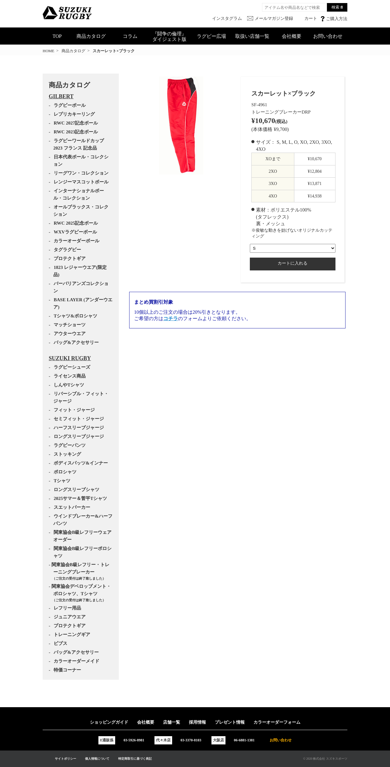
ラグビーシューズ (72, 367)
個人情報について (97, 758)
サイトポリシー (65, 758)
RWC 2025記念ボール (76, 223)
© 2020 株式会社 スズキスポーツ (325, 758)
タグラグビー (67, 249)
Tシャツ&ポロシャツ (75, 315)
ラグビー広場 (211, 36)
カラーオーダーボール (76, 240)
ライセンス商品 (70, 376)
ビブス (60, 643)
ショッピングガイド (109, 722)
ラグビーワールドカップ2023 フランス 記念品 (78, 144)
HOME (48, 51)
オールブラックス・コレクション (80, 210)
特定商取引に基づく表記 (135, 758)
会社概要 (291, 36)
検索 (335, 7)
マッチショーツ (70, 324)
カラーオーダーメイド (76, 661)
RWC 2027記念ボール (76, 123)
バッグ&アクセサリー (76, 342)
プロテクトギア (70, 258)
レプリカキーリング (74, 114)
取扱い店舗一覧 (252, 36)
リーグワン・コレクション (81, 173)
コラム (130, 36)
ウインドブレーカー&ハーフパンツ (82, 520)
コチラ (170, 318)
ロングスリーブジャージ (79, 436)
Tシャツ (62, 480)
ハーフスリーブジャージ (79, 427)
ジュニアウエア (70, 616)
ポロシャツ (65, 471)
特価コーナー (67, 670)
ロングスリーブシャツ (76, 489)
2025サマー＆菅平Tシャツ (80, 498)
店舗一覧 (171, 722)
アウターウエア (70, 333)
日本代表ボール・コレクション (80, 160)
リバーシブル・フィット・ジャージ (80, 397)
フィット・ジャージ (74, 409)
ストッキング (67, 454)
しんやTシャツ (69, 384)
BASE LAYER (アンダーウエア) (82, 303)
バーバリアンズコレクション (80, 287)
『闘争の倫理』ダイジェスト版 (169, 36)
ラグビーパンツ (70, 445)
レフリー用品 (67, 608)
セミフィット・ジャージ (79, 418)
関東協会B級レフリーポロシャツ (82, 552)
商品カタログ (91, 36)
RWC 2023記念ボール (76, 131)
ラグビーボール (70, 105)
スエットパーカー (72, 507)
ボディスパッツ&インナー (81, 463)
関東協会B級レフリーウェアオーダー (82, 536)
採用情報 (197, 722)
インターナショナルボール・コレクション (78, 194)
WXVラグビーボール (75, 232)
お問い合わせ (327, 36)
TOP (57, 36)
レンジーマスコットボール (81, 181)
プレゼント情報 (230, 722)
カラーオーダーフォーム (277, 722)
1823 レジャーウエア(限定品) (80, 271)
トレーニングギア (72, 634)
